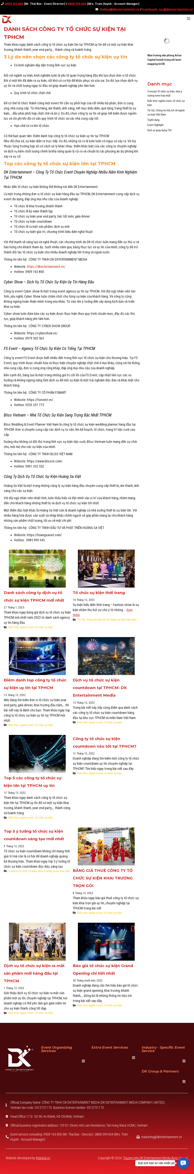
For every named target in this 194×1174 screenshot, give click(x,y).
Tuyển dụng (153, 120)
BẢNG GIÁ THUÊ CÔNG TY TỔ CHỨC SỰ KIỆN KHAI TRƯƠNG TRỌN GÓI (103, 878)
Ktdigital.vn (43, 1158)
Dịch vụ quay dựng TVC (159, 130)
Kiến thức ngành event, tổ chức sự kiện (30, 627)
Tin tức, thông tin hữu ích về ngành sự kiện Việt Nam (107, 619)
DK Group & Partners (160, 1071)
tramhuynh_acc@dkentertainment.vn (167, 9)
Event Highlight (155, 125)
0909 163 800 (13, 4)
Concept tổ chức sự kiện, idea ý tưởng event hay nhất (39, 871)
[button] (183, 1163)
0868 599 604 (77, 4)
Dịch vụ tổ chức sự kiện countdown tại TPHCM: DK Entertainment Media (100, 688)
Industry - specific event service (163, 1049)
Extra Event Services (110, 1047)
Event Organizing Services (56, 1049)
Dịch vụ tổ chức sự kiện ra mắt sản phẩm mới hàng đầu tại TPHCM (34, 973)
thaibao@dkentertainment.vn (119, 9)
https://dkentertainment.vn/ (46, 267)
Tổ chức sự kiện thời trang (99, 592)
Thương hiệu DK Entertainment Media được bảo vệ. (155, 1158)
